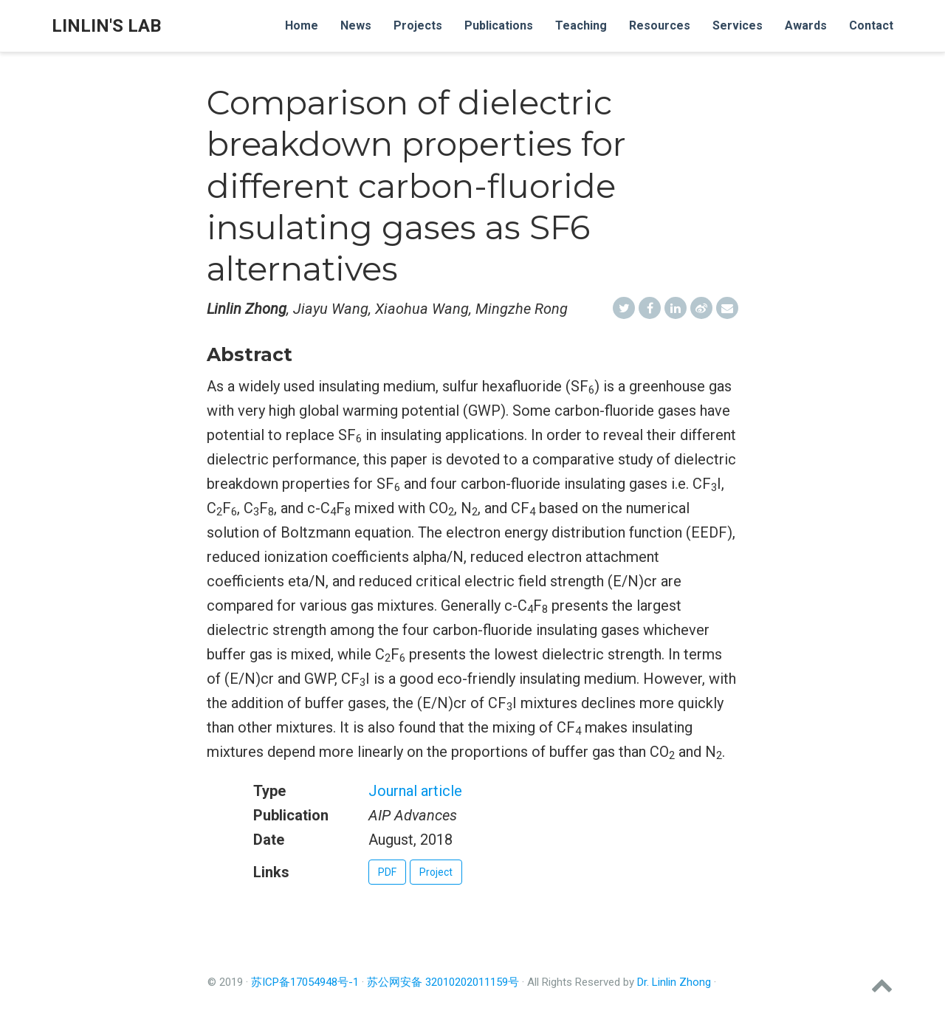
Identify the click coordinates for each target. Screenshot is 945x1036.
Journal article (415, 791)
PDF (387, 872)
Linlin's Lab (106, 26)
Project (436, 872)
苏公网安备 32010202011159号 (443, 982)
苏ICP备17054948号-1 (305, 982)
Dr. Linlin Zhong (674, 982)
